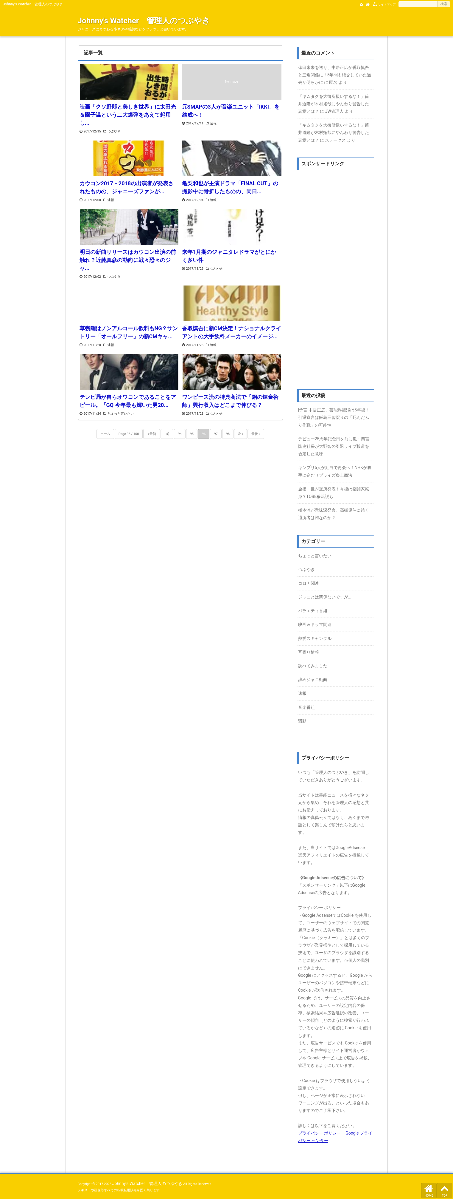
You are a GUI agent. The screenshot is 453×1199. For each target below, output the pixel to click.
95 (192, 434)
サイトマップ (387, 4)
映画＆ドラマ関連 (314, 624)
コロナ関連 (308, 583)
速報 (213, 123)
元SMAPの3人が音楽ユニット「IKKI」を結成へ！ (231, 111)
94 (179, 434)
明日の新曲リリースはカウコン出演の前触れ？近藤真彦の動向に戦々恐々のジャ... (128, 260)
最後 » (255, 434)
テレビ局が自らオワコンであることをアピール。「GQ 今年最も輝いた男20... (128, 401)
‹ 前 (166, 434)
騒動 (302, 721)
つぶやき (114, 131)
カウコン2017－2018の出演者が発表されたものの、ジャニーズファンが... (127, 187)
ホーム (105, 434)
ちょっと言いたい (121, 414)
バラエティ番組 (312, 610)
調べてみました (312, 665)
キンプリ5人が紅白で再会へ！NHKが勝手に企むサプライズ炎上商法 (335, 471)
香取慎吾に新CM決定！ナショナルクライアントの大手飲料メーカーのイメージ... (231, 332)
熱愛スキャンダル (314, 638)
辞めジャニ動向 (312, 679)
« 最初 (151, 434)
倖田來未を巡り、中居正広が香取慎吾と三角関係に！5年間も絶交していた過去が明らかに (334, 75)
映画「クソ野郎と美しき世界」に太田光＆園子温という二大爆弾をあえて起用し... (128, 115)
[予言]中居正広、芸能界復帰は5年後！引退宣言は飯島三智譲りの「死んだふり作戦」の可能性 (333, 417)
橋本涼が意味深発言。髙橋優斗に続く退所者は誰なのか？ (333, 514)
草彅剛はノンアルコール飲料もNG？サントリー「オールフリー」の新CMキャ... (129, 332)
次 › (240, 434)
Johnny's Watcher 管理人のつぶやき (144, 20)
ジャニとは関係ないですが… (324, 597)
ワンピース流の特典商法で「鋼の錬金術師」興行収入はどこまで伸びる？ (230, 401)
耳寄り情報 (308, 652)
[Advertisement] (335, 278)
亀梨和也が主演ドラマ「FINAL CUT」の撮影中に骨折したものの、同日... (230, 187)
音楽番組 (306, 707)
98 (228, 434)
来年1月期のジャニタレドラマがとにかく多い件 (229, 256)
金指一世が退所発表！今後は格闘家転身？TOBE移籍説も (333, 493)
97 (215, 434)
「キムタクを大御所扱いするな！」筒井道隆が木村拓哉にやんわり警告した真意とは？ (333, 104)
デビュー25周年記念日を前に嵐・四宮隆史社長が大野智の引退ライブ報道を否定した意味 (334, 446)
